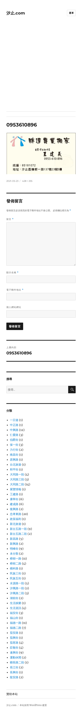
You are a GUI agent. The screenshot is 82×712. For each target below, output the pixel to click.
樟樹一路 (15, 558)
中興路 (14, 430)
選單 (71, 12)
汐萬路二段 (17, 593)
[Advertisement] (41, 69)
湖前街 (14, 598)
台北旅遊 (15, 464)
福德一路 (15, 623)
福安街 (14, 613)
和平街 (14, 469)
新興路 (14, 543)
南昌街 (14, 454)
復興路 (14, 509)
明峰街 (14, 548)
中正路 (14, 425)
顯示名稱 (12, 272)
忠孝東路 (15, 514)
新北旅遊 (15, 524)
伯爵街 (14, 440)
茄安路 (14, 632)
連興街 (14, 652)
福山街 (14, 618)
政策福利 (15, 519)
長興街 (14, 672)
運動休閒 (15, 657)
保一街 (14, 444)
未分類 (14, 553)
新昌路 (14, 538)
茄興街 (14, 637)
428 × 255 (27, 181)
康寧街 (14, 499)
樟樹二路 (15, 563)
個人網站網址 (13, 307)
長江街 (14, 667)
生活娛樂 (15, 603)
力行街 (14, 449)
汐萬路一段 (17, 588)
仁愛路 (14, 435)
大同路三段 (17, 479)
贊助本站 (12, 694)
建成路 (14, 504)
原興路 (14, 459)
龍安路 (14, 677)
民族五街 (15, 578)
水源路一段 (17, 583)
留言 (10, 219)
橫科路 (14, 568)
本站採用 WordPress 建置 (33, 705)
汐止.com (15, 13)
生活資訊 (15, 608)
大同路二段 (17, 484)
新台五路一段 (18, 529)
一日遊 (14, 420)
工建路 (14, 494)
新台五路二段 (18, 534)
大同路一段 (17, 474)
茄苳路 (14, 642)
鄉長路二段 (17, 662)
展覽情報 (15, 489)
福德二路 (15, 627)
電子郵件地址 (15, 289)
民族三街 (15, 573)
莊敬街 (14, 647)
